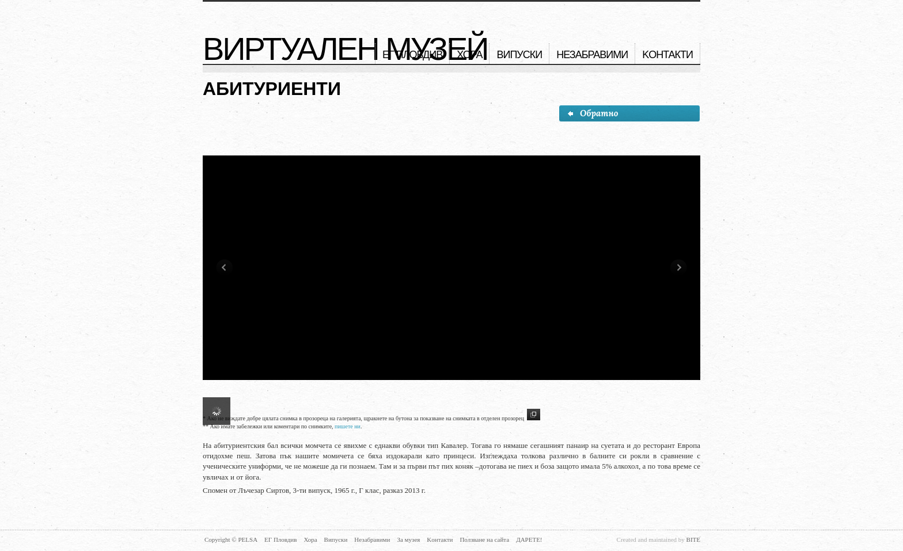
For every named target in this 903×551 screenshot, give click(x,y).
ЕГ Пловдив (412, 54)
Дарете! (529, 539)
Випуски (519, 54)
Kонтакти (667, 54)
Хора (469, 54)
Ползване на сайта (484, 539)
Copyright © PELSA (230, 539)
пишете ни (348, 426)
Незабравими (592, 54)
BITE (693, 539)
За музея (408, 539)
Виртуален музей (345, 49)
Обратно (592, 113)
